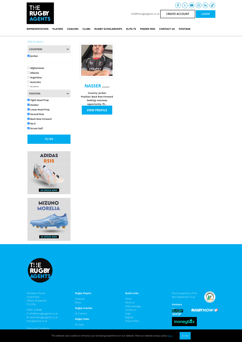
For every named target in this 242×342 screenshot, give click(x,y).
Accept (185, 335)
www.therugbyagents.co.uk (44, 317)
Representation (37, 28)
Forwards (80, 298)
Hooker (33, 104)
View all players (35, 41)
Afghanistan (35, 68)
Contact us (130, 309)
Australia (34, 82)
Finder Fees (147, 28)
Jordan (32, 56)
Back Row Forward (39, 119)
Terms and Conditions (38, 328)
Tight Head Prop (38, 100)
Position (34, 93)
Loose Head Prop (38, 109)
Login (128, 313)
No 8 (31, 123)
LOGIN (205, 14)
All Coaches (81, 313)
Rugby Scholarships (108, 28)
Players (57, 28)
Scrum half (35, 128)
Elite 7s (131, 28)
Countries (35, 49)
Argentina (34, 77)
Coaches (73, 28)
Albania (33, 72)
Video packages (133, 306)
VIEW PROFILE (97, 110)
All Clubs (79, 324)
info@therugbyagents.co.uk (145, 13)
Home (128, 298)
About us (129, 302)
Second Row (35, 114)
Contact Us (167, 28)
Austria (33, 86)
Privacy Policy (132, 320)
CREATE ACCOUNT (177, 14)
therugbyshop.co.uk (37, 320)
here (170, 335)
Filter (49, 139)
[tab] (49, 49)
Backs (78, 302)
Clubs (86, 28)
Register (129, 317)
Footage (184, 28)
